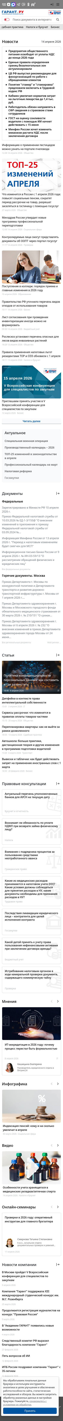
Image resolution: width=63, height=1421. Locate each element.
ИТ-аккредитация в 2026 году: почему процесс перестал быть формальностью (31, 1046)
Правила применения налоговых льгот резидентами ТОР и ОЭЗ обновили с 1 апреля (31, 354)
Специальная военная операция (26, 441)
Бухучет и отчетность (16, 811)
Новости (10, 41)
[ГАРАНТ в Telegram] (19, 4)
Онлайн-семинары (19, 1206)
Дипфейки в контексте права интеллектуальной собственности (24, 700)
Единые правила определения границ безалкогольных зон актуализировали (28, 65)
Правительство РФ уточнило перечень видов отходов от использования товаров (31, 303)
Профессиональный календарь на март (31, 464)
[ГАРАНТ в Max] (13, 4)
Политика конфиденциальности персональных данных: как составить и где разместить (31, 679)
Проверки (28, 245)
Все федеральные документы (16, 569)
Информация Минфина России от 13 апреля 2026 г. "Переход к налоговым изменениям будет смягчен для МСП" (30, 542)
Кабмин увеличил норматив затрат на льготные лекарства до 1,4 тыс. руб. (32, 99)
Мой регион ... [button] (54, 642)
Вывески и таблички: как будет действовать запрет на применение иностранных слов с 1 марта (31, 763)
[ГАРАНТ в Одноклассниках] (28, 4)
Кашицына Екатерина (29, 1064)
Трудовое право (13, 901)
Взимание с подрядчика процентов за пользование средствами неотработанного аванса (30, 855)
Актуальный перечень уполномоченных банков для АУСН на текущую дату (31, 795)
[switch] (6, 19)
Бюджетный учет (32, 329)
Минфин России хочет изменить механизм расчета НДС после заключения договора (30, 133)
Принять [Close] (30, 1411)
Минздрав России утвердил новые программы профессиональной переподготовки (24, 221)
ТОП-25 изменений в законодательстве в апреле (31, 456)
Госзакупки (12, 478)
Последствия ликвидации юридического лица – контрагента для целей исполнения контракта (31, 916)
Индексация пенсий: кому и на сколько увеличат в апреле (28, 1128)
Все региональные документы (16, 642)
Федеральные (12, 501)
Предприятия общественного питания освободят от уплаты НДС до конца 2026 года (31, 54)
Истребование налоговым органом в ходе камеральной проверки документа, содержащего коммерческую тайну (31, 974)
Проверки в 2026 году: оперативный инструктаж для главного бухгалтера (29, 1219)
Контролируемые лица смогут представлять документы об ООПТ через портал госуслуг (30, 239)
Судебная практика (32, 734)
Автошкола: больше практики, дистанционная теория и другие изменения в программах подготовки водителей (31, 745)
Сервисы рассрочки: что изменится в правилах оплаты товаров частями (26, 714)
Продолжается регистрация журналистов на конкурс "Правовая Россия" (31, 1312)
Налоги (9, 840)
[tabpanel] (31, 93)
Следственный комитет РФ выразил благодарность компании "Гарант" (25, 1342)
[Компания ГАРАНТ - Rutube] (33, 4)
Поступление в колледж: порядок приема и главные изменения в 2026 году (30, 288)
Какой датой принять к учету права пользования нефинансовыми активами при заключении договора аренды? (31, 945)
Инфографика (14, 1083)
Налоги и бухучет (37, 27)
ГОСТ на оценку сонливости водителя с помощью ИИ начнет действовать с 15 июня (30, 121)
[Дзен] (8, 4)
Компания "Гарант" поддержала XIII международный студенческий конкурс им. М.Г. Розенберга (30, 1295)
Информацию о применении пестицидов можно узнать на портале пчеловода (28, 147)
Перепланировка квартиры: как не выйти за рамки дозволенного (31, 729)
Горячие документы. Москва (23, 576)
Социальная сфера (33, 229)
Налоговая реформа (18, 471)
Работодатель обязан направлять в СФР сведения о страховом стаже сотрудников (31, 110)
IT (58, 690)
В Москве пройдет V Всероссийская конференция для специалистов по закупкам (25, 1276)
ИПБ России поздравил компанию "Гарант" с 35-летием (31, 1369)
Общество (28, 153)
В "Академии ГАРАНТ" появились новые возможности (28, 1327)
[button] (51, 4)
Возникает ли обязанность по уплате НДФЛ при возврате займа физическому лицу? (31, 826)
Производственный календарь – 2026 (29, 447)
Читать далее (31, 421)
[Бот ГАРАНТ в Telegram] (23, 4)
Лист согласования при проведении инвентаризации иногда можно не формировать (25, 321)
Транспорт (27, 752)
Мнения (9, 1001)
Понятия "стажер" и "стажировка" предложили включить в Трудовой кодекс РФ (31, 88)
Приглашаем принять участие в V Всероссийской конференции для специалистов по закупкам (23, 405)
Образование (24, 294)
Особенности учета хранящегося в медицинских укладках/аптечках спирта (29, 1189)
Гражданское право (16, 869)
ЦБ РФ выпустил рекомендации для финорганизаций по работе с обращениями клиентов (32, 77)
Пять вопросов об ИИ (16, 1356)
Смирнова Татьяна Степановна (34, 1239)
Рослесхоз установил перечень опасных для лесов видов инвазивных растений (30, 338)
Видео (7, 1145)
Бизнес (55, 27)
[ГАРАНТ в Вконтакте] (4, 4)
